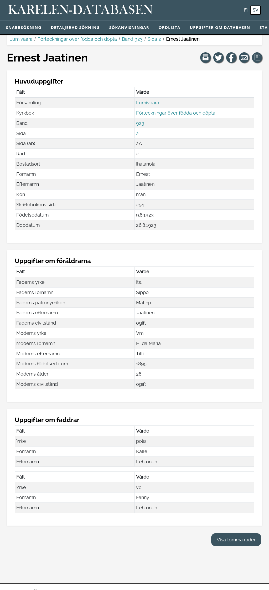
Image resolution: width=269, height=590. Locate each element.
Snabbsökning (24, 27)
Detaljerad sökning (75, 27)
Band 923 (132, 39)
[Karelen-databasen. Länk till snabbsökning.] (80, 10)
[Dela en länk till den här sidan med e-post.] (244, 57)
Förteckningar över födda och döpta (77, 39)
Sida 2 (154, 39)
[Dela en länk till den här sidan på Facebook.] (231, 57)
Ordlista (169, 27)
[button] (205, 57)
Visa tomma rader (236, 539)
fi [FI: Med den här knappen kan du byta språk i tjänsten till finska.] (245, 10)
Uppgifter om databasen (220, 27)
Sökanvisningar (129, 27)
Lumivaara (21, 39)
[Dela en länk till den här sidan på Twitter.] (218, 57)
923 (140, 123)
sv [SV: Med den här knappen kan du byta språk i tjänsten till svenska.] (255, 10)
